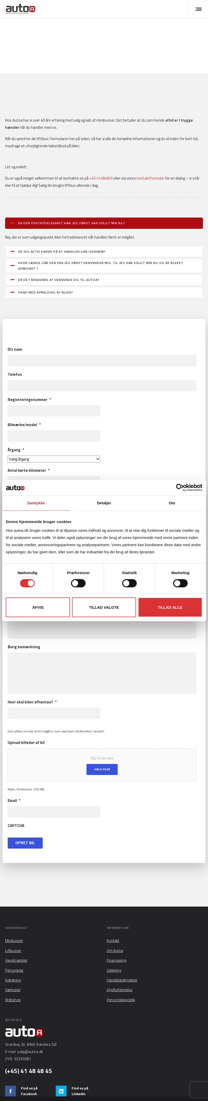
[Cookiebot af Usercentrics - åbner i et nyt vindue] (179, 487)
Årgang (16, 435)
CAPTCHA (16, 811)
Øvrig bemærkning (24, 632)
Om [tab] (172, 503)
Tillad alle (170, 607)
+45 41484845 (101, 163)
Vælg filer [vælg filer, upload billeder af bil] (102, 754)
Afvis (37, 607)
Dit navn (15, 334)
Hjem (79, 32)
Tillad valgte (104, 607)
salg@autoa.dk (30, 1037)
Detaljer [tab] (104, 503)
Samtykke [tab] (36, 503)
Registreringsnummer (29, 385)
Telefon (15, 359)
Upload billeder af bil (26, 728)
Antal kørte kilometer (29, 455)
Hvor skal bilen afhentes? (32, 687)
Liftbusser (92, 32)
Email (14, 786)
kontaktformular (150, 163)
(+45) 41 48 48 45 (28, 1056)
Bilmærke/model (24, 410)
